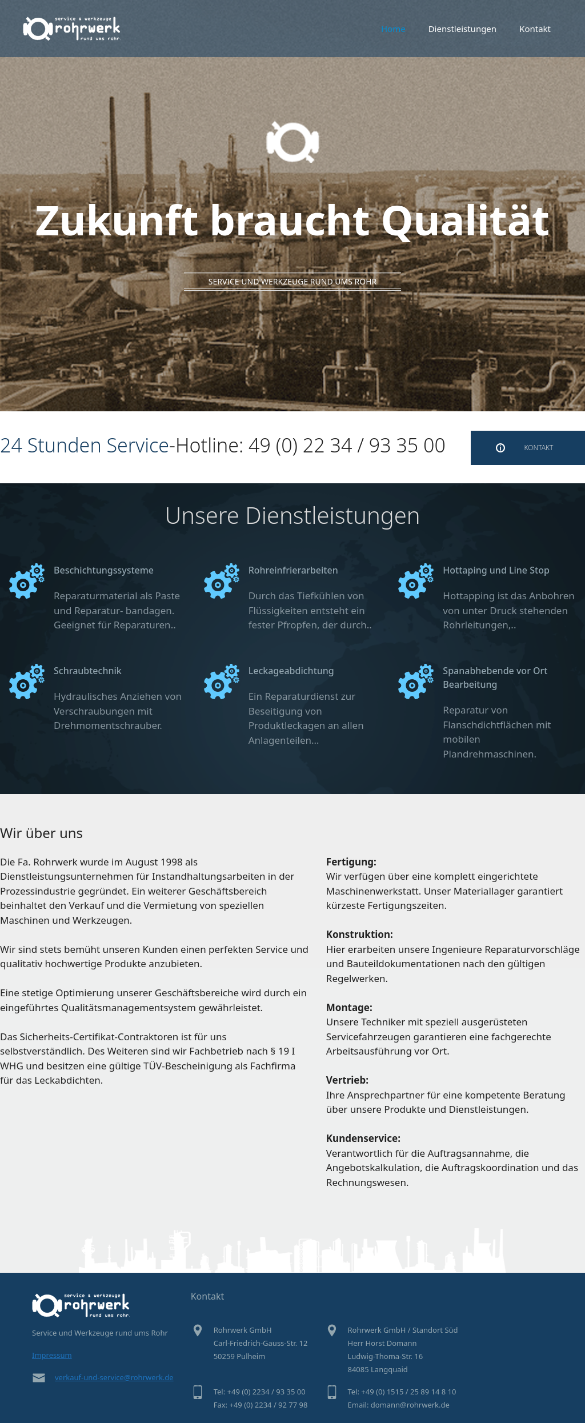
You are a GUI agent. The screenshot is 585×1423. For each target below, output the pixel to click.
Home (393, 28)
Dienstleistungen (462, 28)
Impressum (52, 1355)
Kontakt (535, 28)
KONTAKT (538, 447)
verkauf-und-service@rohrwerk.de (114, 1377)
